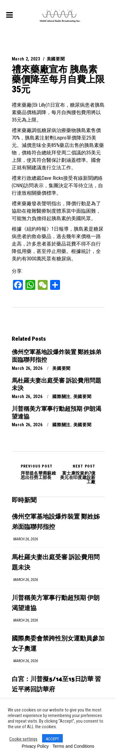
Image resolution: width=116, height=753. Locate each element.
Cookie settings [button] (23, 739)
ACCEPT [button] (52, 739)
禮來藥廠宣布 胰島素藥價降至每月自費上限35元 (58, 79)
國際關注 (61, 396)
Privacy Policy (35, 746)
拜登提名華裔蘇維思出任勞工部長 (39, 472)
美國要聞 (56, 58)
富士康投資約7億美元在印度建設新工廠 (77, 474)
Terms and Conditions (73, 746)
